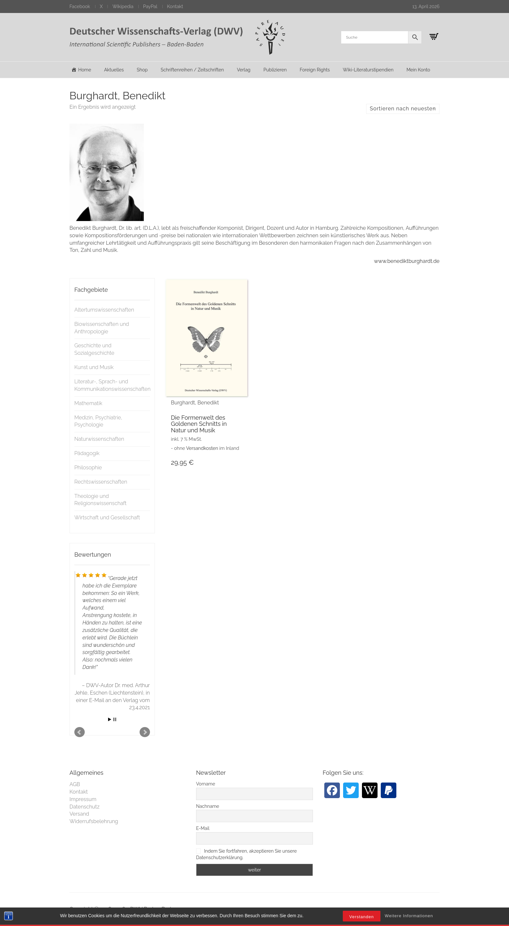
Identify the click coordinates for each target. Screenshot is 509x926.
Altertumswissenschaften (104, 310)
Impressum (82, 799)
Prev (79, 732)
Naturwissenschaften (99, 439)
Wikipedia (122, 6)
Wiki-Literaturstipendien (368, 69)
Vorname (205, 783)
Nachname (207, 806)
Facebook (79, 6)
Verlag (244, 69)
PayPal (150, 6)
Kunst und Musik (94, 367)
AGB (74, 784)
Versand (79, 814)
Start (109, 719)
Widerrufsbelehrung (93, 821)
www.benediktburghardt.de (407, 261)
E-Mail (202, 828)
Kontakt (175, 6)
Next (145, 732)
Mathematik (88, 403)
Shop (142, 69)
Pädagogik (87, 453)
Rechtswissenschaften (100, 482)
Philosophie (88, 467)
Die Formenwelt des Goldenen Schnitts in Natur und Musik (199, 424)
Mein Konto (418, 69)
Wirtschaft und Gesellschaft (107, 517)
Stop (114, 719)
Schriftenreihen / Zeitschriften (192, 69)
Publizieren (275, 69)
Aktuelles (114, 69)
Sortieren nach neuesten (403, 108)
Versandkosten (202, 448)
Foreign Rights (315, 69)
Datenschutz (84, 807)
